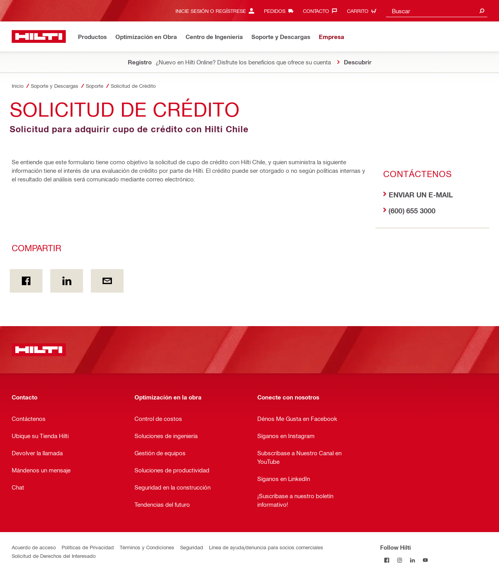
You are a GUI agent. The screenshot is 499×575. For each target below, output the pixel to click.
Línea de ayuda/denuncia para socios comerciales (266, 547)
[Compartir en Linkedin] (66, 281)
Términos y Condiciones (147, 547)
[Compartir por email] (107, 281)
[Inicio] (39, 36)
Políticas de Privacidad (88, 547)
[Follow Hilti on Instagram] (399, 560)
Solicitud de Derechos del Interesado (54, 556)
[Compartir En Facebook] (26, 281)
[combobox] (436, 10)
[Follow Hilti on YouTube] (425, 560)
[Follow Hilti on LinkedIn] (412, 560)
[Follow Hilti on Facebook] (386, 560)
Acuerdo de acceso (34, 547)
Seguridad (191, 547)
